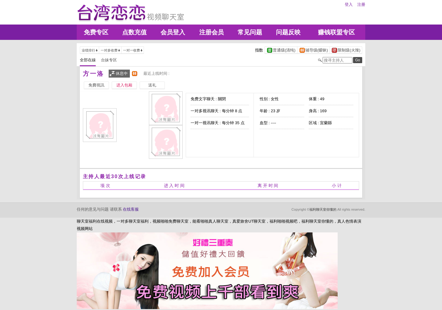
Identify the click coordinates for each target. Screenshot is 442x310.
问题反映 (288, 32)
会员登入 (173, 32)
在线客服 (131, 209)
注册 (361, 4)
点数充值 (134, 32)
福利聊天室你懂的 (322, 209)
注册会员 (211, 32)
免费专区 (96, 32)
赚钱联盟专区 (336, 32)
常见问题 (250, 32)
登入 (349, 4)
